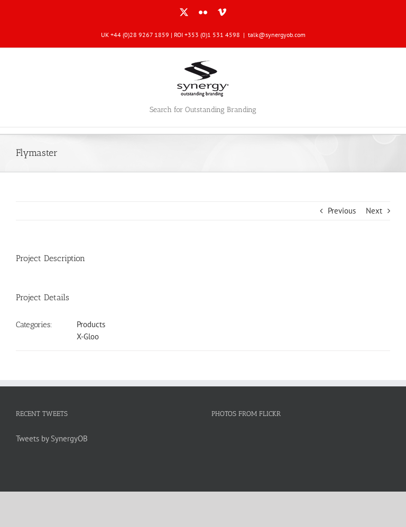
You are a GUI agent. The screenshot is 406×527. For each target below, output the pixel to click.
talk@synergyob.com (277, 35)
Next (374, 211)
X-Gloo (88, 336)
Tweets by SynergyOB (52, 438)
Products (91, 324)
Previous (342, 211)
